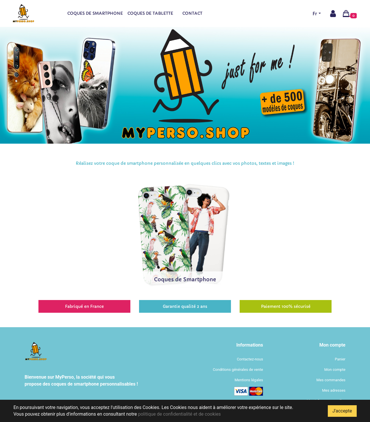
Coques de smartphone (95, 13)
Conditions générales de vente (238, 369)
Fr (314, 13)
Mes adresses (333, 390)
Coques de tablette (150, 13)
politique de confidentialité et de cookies (179, 414)
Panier (340, 359)
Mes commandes (331, 380)
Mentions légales (248, 380)
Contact (192, 13)
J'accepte (342, 411)
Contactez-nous (250, 359)
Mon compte (334, 369)
